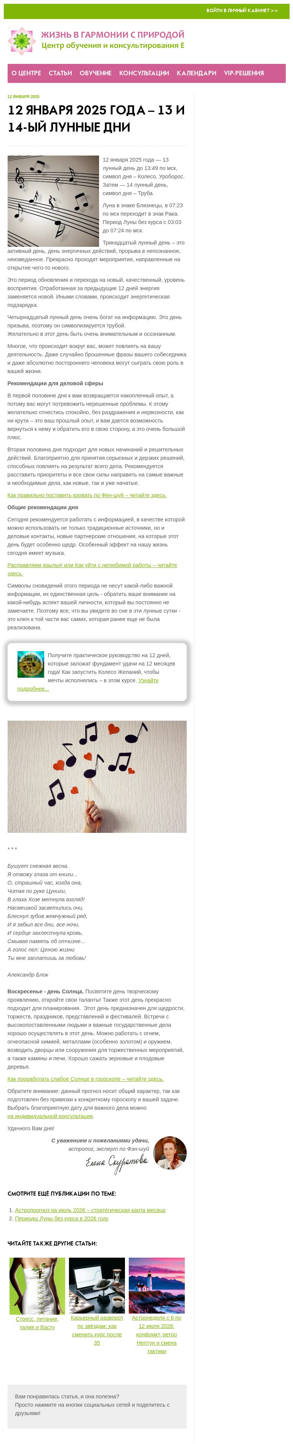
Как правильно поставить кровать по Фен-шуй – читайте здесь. (87, 495)
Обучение (96, 73)
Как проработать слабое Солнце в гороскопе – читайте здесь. (86, 1079)
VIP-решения (244, 73)
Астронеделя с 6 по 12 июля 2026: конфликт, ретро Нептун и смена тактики (156, 1334)
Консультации (144, 73)
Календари (196, 73)
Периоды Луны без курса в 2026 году (62, 1218)
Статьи (60, 73)
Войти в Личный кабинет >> (242, 11)
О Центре (26, 73)
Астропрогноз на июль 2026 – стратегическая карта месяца (90, 1210)
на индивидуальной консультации (50, 1116)
